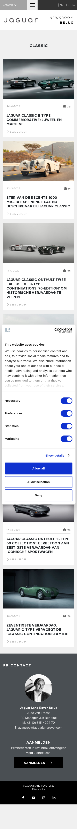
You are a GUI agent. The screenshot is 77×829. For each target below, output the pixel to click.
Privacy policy (38, 789)
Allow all (38, 468)
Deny (38, 495)
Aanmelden (38, 763)
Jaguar (10, 5)
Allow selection (38, 482)
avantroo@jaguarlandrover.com (40, 727)
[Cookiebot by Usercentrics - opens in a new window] (54, 330)
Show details (54, 455)
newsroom (62, 20)
